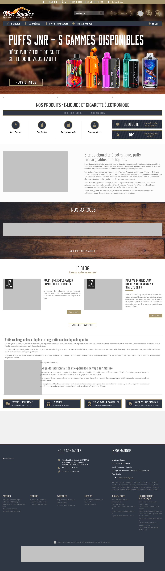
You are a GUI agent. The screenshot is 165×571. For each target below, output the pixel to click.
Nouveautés (98, 113)
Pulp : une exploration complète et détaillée (58, 282)
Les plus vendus (72, 113)
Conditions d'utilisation (121, 463)
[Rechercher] (101, 14)
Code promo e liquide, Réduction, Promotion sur (130, 470)
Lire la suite (74, 312)
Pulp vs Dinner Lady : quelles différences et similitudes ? (140, 284)
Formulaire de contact (70, 471)
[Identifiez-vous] (149, 13)
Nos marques (83, 209)
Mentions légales (118, 460)
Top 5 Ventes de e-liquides (122, 467)
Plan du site (116, 474)
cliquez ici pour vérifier (103, 542)
